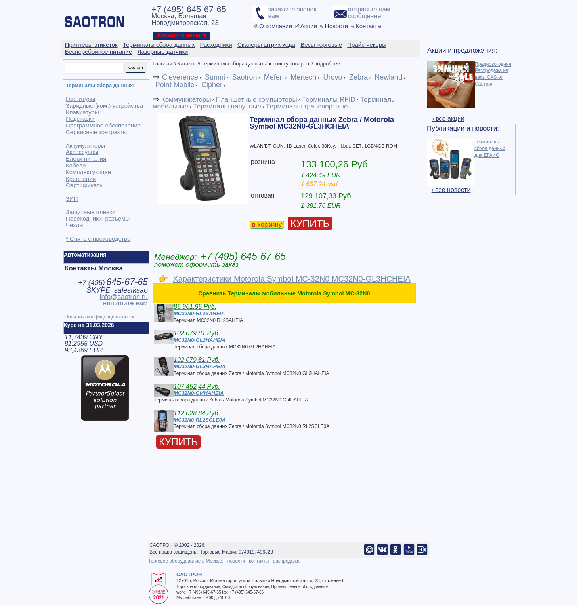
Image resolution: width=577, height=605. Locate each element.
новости (236, 561)
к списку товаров (289, 64)
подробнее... (329, 64)
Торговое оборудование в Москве (185, 561)
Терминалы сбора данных (232, 64)
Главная (162, 64)
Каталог (187, 64)
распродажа (286, 561)
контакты (259, 561)
